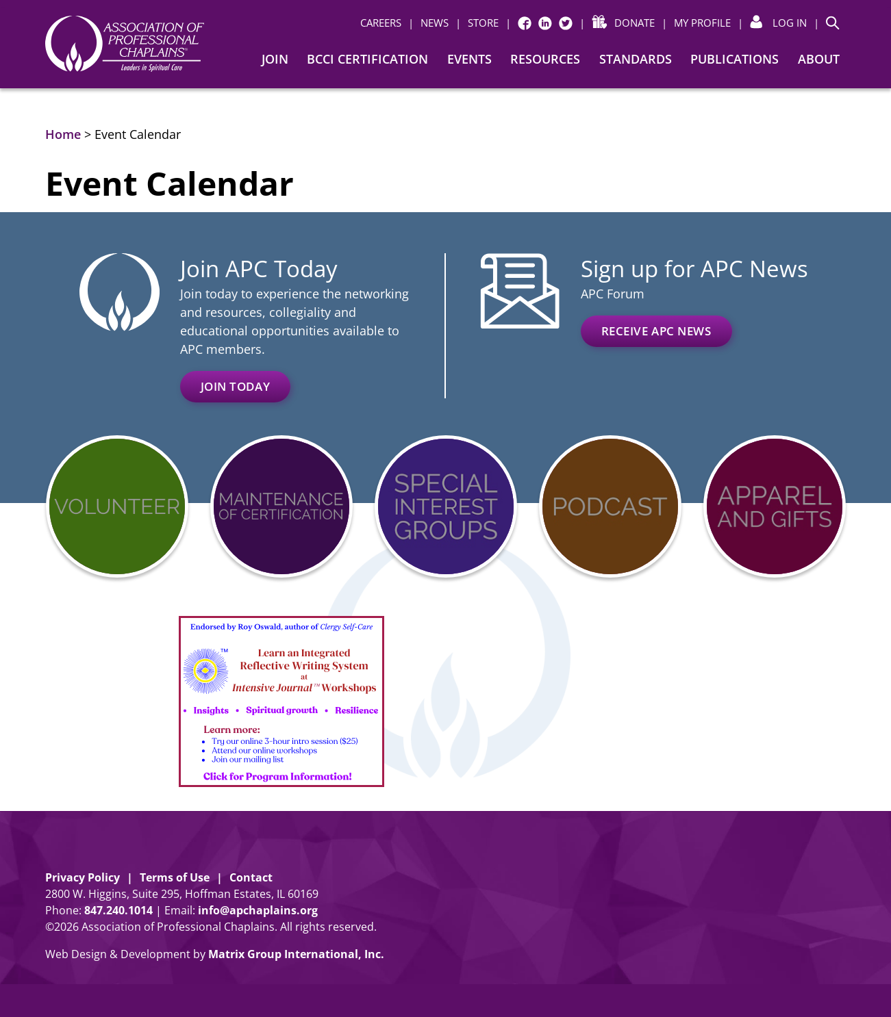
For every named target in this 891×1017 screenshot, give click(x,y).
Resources (545, 59)
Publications (734, 59)
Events (469, 59)
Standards (635, 59)
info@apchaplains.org (258, 910)
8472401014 (118, 910)
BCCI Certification (367, 59)
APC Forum (612, 293)
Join (275, 59)
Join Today (236, 386)
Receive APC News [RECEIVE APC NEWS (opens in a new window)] (656, 331)
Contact (251, 877)
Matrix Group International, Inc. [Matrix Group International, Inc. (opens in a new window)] (296, 954)
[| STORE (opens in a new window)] (477, 23)
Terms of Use (175, 877)
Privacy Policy (82, 877)
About (819, 59)
